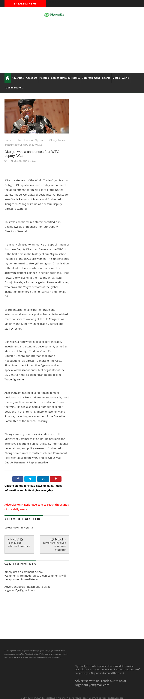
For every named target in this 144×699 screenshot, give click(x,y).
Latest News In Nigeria (65, 77)
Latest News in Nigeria (30, 140)
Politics (44, 77)
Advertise (18, 77)
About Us (31, 77)
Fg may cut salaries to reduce (19, 544)
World (125, 77)
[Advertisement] (72, 47)
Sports (106, 77)
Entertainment (91, 77)
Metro (116, 77)
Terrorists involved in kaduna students (54, 546)
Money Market (14, 87)
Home (8, 140)
